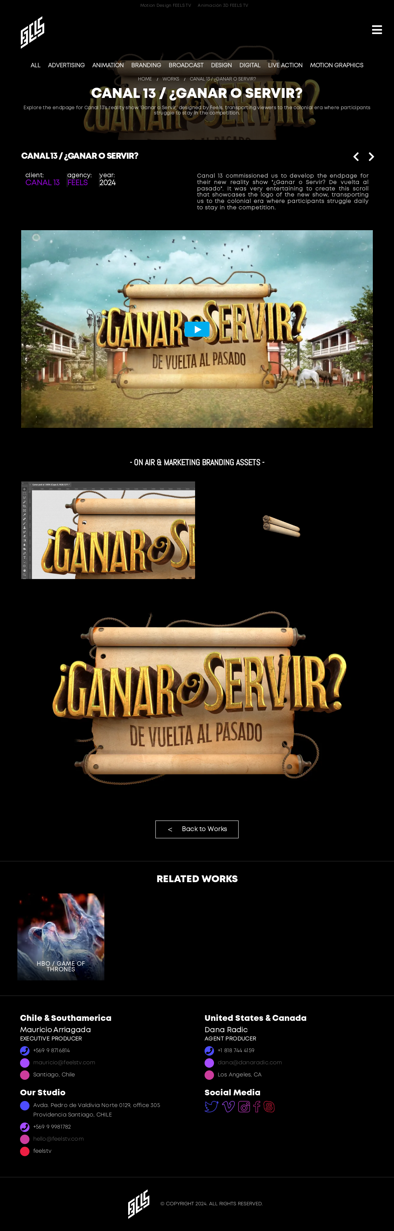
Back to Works (204, 829)
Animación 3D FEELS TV (223, 6)
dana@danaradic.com (250, 1063)
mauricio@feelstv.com (64, 1063)
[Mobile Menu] (377, 30)
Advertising (66, 65)
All (35, 65)
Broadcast (186, 65)
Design (221, 65)
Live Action (285, 65)
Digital (250, 65)
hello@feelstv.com (58, 1139)
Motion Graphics (336, 65)
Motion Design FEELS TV (165, 6)
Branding (146, 65)
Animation (108, 65)
